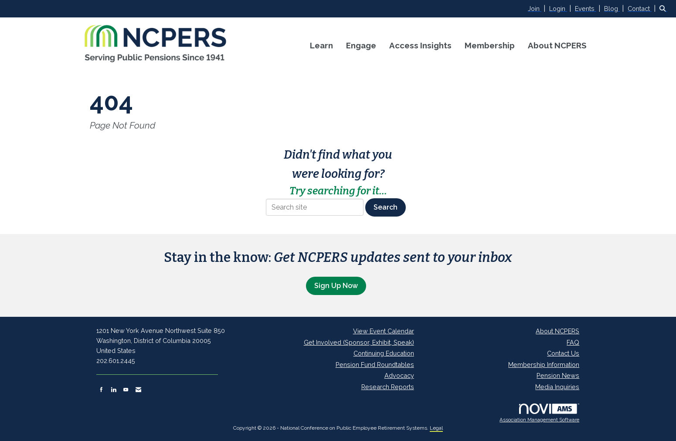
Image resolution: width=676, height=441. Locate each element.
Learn (321, 45)
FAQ (573, 342)
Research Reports (387, 386)
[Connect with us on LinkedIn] (114, 389)
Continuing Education (383, 353)
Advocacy (399, 375)
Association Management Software (539, 413)
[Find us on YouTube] (126, 389)
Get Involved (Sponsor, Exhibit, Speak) (359, 342)
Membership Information (543, 364)
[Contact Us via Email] (138, 389)
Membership (490, 45)
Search (385, 207)
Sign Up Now (336, 286)
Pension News (558, 375)
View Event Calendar (383, 331)
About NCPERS (557, 45)
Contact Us (563, 353)
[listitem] (537, 8)
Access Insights (420, 45)
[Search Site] (664, 8)
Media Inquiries (557, 386)
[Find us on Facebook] (101, 389)
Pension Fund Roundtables (375, 364)
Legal (436, 428)
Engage (361, 45)
